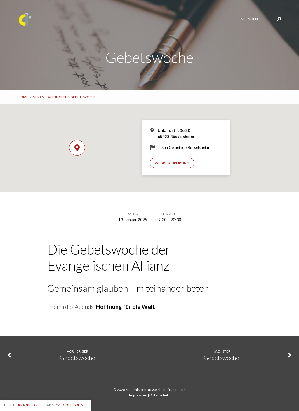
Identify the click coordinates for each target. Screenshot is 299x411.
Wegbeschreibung (172, 163)
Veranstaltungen (49, 97)
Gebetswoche (83, 97)
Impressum (138, 395)
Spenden (249, 19)
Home (23, 97)
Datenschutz (160, 395)
